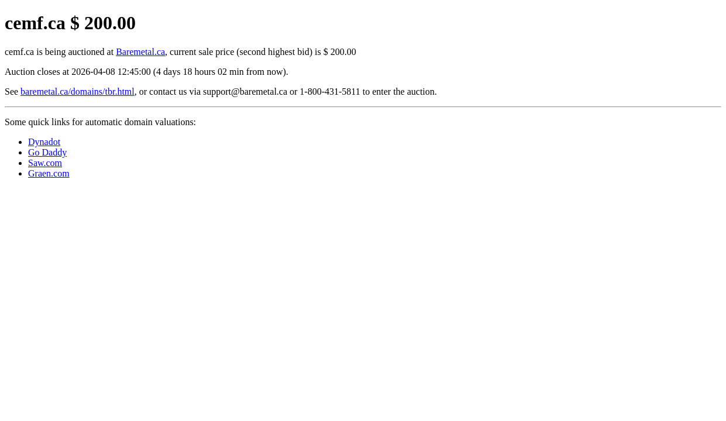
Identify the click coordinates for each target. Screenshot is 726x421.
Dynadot (44, 142)
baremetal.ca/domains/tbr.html (77, 91)
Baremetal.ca (140, 52)
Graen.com (49, 173)
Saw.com (45, 163)
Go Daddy (47, 152)
